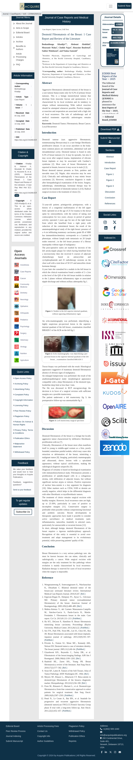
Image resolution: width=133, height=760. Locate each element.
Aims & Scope (22, 28)
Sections (110, 150)
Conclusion (110, 198)
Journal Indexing (13, 736)
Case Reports (22, 272)
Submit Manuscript (14, 741)
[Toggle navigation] (111, 6)
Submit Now (124, 6)
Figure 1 (110, 174)
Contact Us (42, 731)
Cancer (20, 278)
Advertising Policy (22, 389)
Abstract (110, 156)
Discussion (110, 192)
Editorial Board (23, 32)
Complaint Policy (22, 394)
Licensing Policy (21, 405)
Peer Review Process (16, 731)
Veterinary (21, 340)
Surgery (20, 333)
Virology (20, 347)
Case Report (110, 168)
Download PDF (110, 129)
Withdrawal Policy (22, 452)
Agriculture (21, 360)
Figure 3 (110, 186)
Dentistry (20, 293)
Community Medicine (21, 285)
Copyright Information (24, 400)
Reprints (72, 741)
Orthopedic (21, 313)
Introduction (110, 162)
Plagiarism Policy (22, 416)
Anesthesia (21, 265)
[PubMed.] (77, 618)
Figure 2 (110, 180)
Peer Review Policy (23, 411)
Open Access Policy (23, 378)
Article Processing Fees (48, 726)
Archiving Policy (21, 384)
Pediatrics (21, 320)
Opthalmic (21, 306)
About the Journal (24, 23)
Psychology (21, 326)
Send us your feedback (22, 490)
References (110, 203)
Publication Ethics (22, 438)
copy (16, 195)
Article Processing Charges (21, 57)
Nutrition (20, 353)
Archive (19, 41)
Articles (19, 37)
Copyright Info (43, 736)
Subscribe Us (23, 512)
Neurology (21, 299)
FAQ (18, 64)
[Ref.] (83, 594)
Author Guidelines (45, 741)
